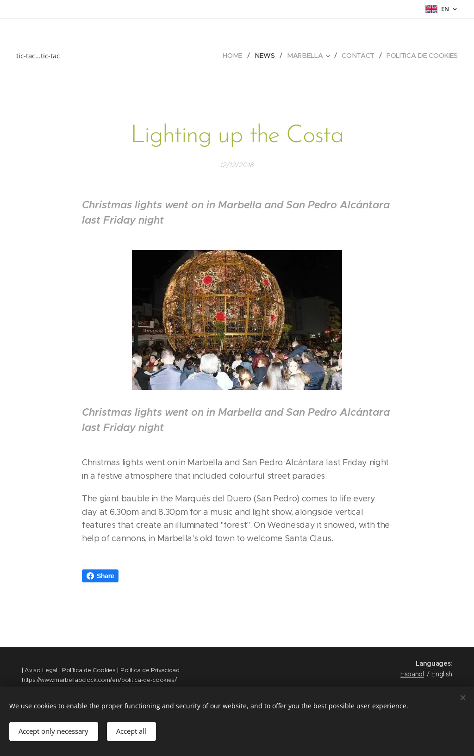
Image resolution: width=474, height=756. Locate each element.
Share (100, 576)
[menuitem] (236, 55)
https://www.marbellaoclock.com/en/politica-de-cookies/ (99, 679)
